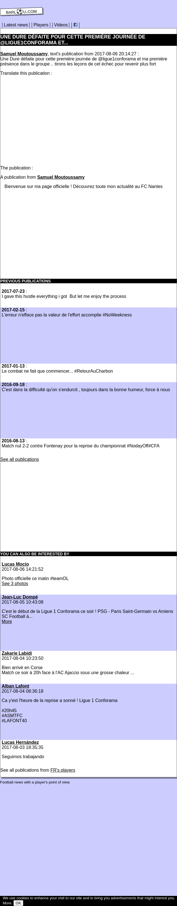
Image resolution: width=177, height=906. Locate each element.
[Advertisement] (47, 119)
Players (40, 24)
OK (18, 903)
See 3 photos (15, 583)
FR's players (62, 770)
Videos (61, 24)
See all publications (19, 459)
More (7, 621)
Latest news (16, 24)
